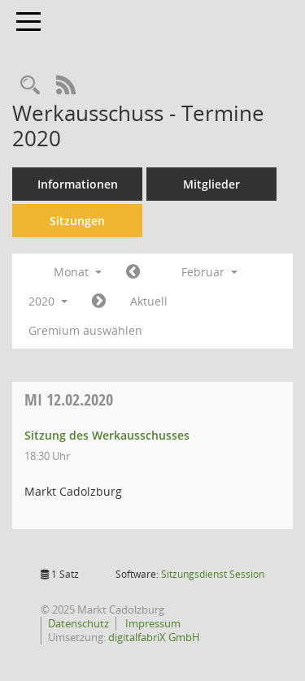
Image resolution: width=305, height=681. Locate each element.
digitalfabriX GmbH (154, 637)
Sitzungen (77, 220)
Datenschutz (78, 623)
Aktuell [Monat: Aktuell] (149, 301)
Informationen (77, 184)
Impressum (152, 623)
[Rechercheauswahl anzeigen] (30, 85)
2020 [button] (48, 301)
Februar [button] (209, 272)
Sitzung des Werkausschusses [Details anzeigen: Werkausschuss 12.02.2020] (107, 435)
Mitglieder (211, 184)
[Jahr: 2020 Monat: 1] (133, 272)
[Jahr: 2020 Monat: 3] (99, 301)
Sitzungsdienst (212, 574)
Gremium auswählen (85, 330)
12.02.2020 (68, 399)
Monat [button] (78, 272)
